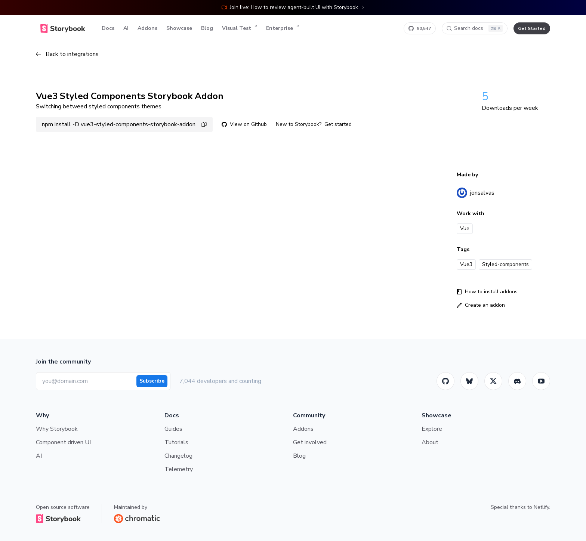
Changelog (178, 456)
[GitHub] (445, 381)
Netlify (541, 507)
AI (126, 28)
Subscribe (151, 380)
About (430, 442)
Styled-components (505, 264)
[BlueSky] (469, 381)
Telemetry (178, 469)
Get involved (310, 442)
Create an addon (481, 305)
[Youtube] (541, 381)
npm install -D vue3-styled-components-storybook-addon (124, 124)
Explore (432, 429)
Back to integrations (67, 54)
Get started (338, 124)
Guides (173, 429)
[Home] (63, 28)
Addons (147, 28)
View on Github (244, 124)
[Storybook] (517, 381)
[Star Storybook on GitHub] (420, 28)
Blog (207, 28)
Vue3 (466, 264)
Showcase (179, 28)
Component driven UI (63, 442)
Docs (108, 28)
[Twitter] (493, 381)
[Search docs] (475, 28)
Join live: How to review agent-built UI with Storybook (293, 7)
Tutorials (176, 442)
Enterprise (282, 28)
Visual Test (239, 28)
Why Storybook (57, 429)
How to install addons (487, 291)
